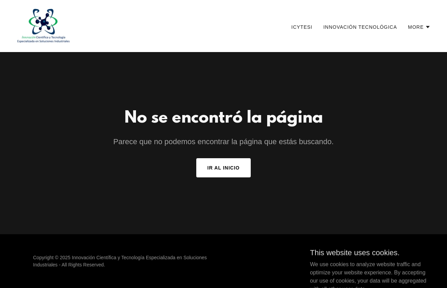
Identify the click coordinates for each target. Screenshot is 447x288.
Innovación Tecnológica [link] (360, 27)
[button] (419, 27)
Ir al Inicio (223, 168)
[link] (43, 25)
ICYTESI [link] (301, 27)
